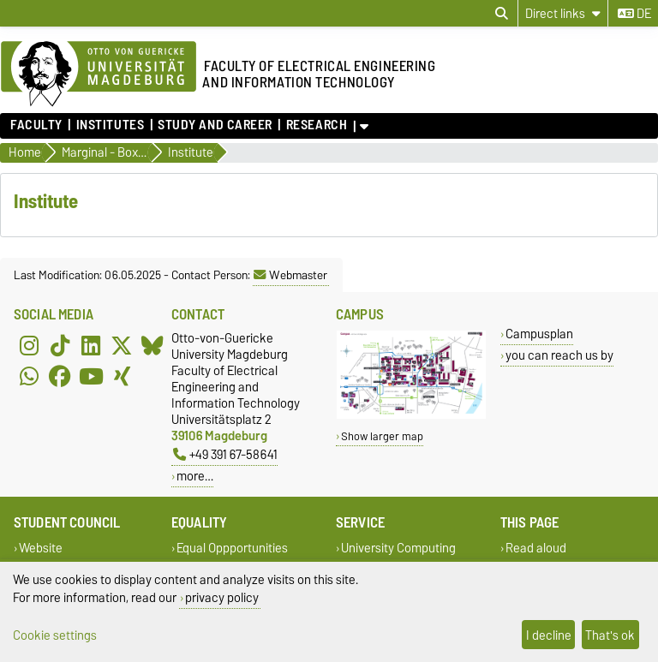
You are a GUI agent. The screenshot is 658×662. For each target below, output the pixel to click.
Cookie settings (55, 635)
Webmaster (290, 275)
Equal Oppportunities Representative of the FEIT (243, 556)
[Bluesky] (152, 345)
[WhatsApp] (29, 376)
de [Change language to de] (634, 13)
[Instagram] (29, 345)
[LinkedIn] (90, 345)
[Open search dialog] (501, 13)
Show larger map (382, 436)
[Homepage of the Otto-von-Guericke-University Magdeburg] (98, 74)
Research (316, 125)
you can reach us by (559, 355)
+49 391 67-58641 (225, 454)
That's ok (610, 635)
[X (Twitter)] (121, 345)
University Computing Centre (396, 556)
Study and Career (215, 125)
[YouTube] (90, 376)
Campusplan (539, 333)
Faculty (36, 125)
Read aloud (535, 548)
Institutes (110, 125)
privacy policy (222, 597)
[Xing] (121, 376)
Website (41, 548)
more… (194, 475)
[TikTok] (60, 345)
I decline (548, 635)
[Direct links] (562, 13)
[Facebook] (60, 376)
